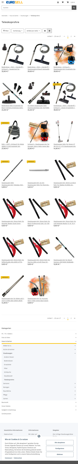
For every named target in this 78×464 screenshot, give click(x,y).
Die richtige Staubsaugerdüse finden (63, 435)
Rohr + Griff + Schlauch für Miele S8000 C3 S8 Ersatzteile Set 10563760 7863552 (13, 145)
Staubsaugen (7, 353)
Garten (5, 398)
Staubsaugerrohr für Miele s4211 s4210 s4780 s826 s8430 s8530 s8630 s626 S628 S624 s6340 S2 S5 (13, 300)
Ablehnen (60, 454)
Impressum (8, 458)
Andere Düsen (9, 357)
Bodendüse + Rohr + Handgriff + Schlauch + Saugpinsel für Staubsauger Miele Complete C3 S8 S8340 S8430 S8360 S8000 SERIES (12, 68)
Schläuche (7, 372)
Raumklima (7, 391)
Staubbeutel (8, 376)
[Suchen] (74, 7)
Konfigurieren (59, 448)
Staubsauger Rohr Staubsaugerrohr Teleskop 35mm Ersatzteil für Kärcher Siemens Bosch (13, 184)
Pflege (5, 395)
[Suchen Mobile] (37, 7)
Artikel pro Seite (32, 31)
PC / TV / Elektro (7, 334)
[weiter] (74, 36)
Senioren (6, 383)
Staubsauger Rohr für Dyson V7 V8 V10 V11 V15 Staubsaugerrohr (65, 145)
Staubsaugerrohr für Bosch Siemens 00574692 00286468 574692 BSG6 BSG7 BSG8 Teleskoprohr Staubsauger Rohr (64, 261)
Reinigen (6, 387)
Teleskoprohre (9, 380)
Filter (6, 31)
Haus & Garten (7, 341)
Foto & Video (6, 337)
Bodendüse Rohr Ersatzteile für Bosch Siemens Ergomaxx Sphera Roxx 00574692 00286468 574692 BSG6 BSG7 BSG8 (13, 107)
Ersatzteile (7, 365)
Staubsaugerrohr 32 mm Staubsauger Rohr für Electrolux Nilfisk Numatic (38, 184)
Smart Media (6, 406)
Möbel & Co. (7, 346)
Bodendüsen (8, 361)
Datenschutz (18, 458)
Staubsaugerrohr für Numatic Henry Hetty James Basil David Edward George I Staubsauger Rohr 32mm (38, 300)
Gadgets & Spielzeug (9, 410)
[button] (58, 2)
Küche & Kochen (8, 349)
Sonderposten (6, 414)
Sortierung (17, 31)
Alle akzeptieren (60, 442)
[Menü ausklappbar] (3, 1)
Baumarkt (5, 402)
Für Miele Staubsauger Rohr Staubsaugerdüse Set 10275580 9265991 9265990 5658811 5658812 (38, 107)
